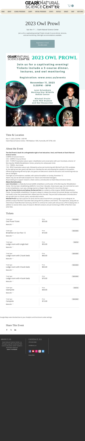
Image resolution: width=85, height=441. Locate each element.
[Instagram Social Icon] (36, 351)
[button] (71, 6)
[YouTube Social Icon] (33, 351)
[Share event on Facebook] (7, 330)
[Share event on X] (11, 330)
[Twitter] (43, 351)
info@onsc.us (32, 345)
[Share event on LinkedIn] (15, 330)
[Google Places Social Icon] (40, 351)
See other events (42, 45)
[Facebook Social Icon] (30, 351)
